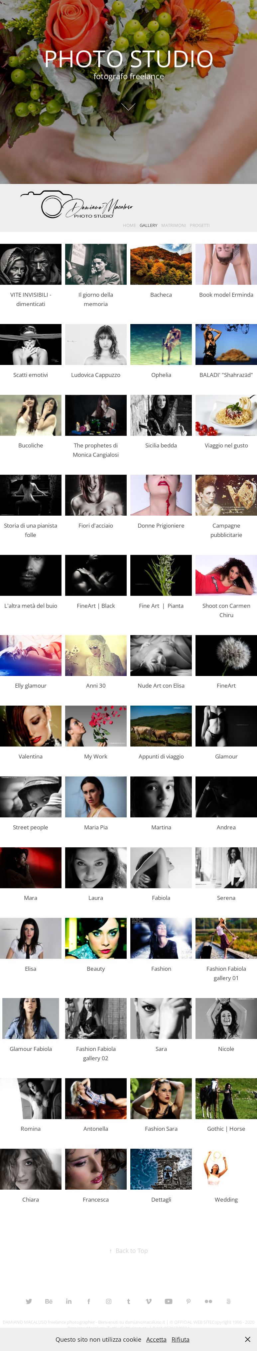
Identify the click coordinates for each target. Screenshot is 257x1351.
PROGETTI (200, 225)
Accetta (156, 1339)
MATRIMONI (173, 225)
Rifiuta (181, 1339)
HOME (129, 225)
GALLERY (148, 225)
